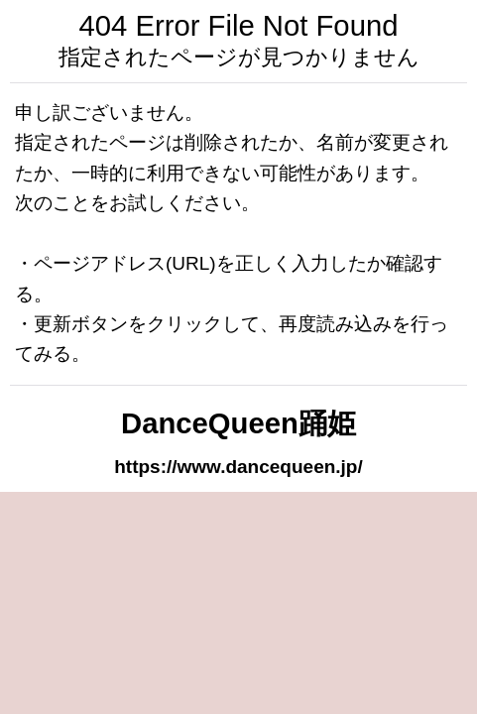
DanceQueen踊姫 (238, 423)
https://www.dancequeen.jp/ (238, 466)
